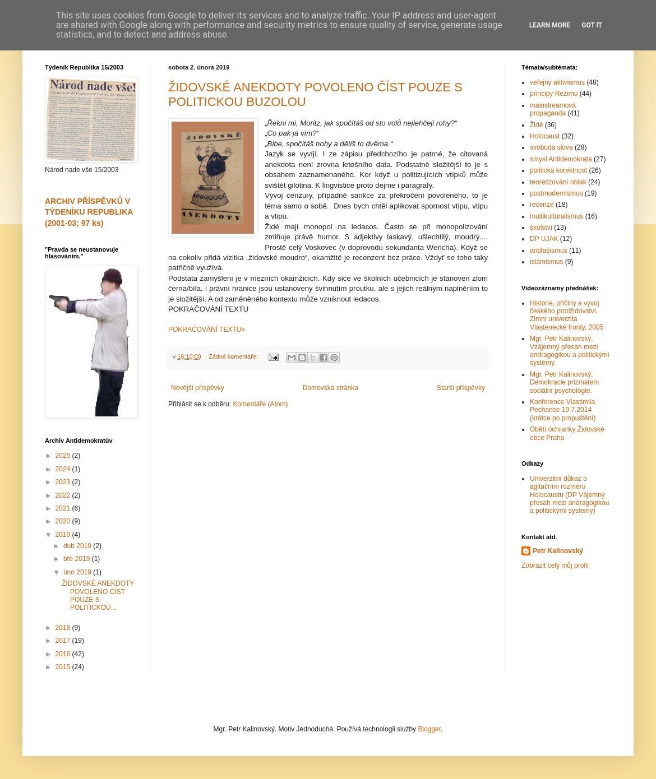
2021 (64, 508)
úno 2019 (78, 572)
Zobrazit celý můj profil (555, 565)
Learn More (550, 25)
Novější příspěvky (197, 388)
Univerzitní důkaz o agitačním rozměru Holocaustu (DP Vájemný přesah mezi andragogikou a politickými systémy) (569, 495)
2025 (64, 456)
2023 (64, 482)
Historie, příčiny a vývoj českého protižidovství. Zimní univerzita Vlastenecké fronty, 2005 (566, 315)
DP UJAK (544, 239)
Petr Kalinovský (558, 551)
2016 (64, 654)
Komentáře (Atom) (260, 404)
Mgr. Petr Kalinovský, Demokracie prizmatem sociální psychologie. (564, 382)
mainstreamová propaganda (553, 109)
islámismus (546, 262)
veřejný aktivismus (557, 82)
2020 (64, 521)
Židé (536, 125)
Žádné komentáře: (234, 356)
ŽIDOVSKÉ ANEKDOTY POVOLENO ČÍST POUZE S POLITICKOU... (98, 595)
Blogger (429, 729)
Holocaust (545, 136)
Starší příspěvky (461, 388)
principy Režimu (554, 94)
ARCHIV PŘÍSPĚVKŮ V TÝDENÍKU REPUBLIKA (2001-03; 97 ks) (89, 212)
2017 (64, 640)
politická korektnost (558, 170)
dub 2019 (78, 546)
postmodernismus (556, 193)
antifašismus (548, 250)
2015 (64, 667)
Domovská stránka (330, 388)
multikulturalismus (556, 216)
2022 (64, 495)
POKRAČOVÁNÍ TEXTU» (206, 329)
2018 (64, 628)
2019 (64, 535)
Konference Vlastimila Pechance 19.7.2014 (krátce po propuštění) (562, 410)
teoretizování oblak (558, 182)
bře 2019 (77, 559)
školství (541, 227)
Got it (591, 25)
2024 (64, 469)
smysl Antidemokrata (561, 159)
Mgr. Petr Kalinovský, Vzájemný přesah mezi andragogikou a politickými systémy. (569, 351)
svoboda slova (551, 147)
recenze (542, 204)
